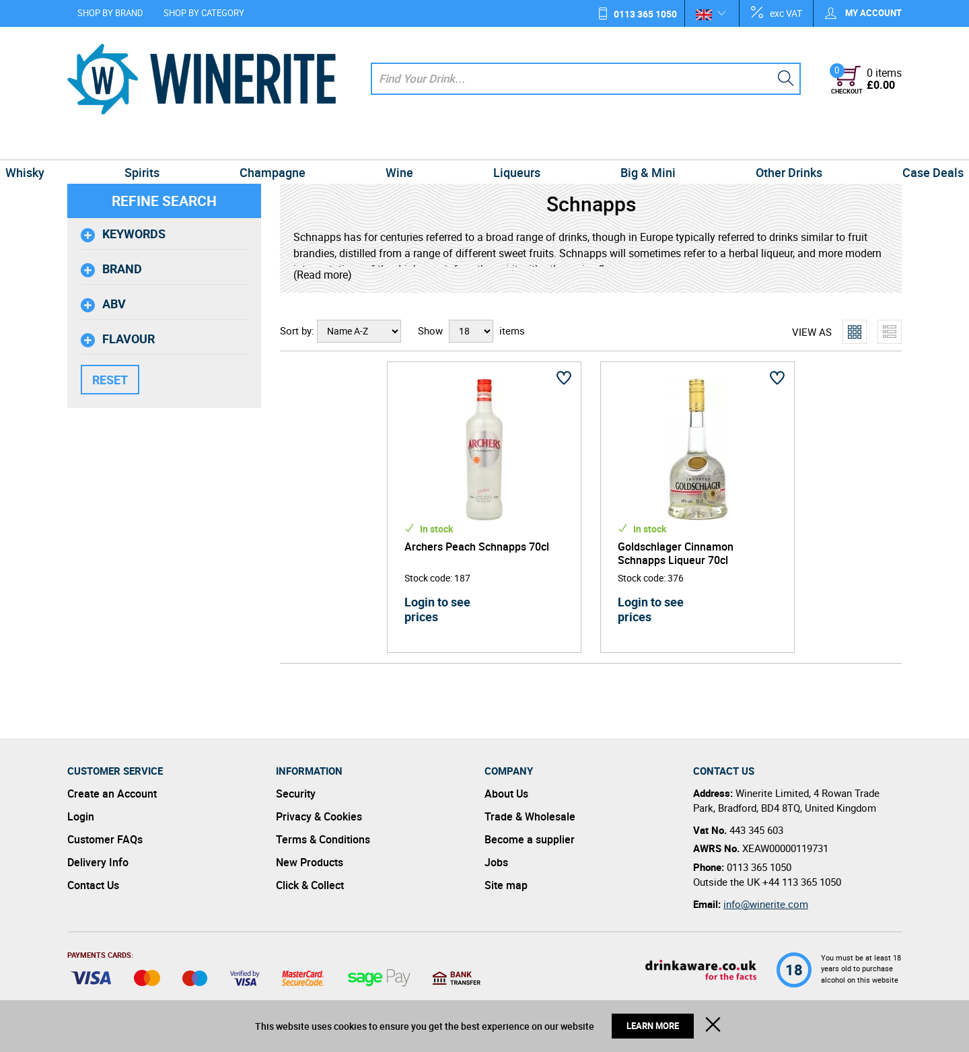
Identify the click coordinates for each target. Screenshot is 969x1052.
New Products (309, 862)
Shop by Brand (110, 13)
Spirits (189, 144)
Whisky (92, 144)
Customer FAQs (105, 839)
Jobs (496, 862)
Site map (506, 885)
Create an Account (112, 793)
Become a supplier (530, 839)
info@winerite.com (765, 904)
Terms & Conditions (323, 839)
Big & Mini (619, 144)
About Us (506, 793)
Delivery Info (98, 862)
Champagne (301, 144)
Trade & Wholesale (530, 816)
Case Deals (865, 144)
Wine (409, 144)
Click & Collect (310, 885)
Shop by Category (204, 13)
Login (80, 816)
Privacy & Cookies (319, 816)
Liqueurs (507, 144)
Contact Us (93, 885)
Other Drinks (741, 144)
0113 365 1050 (645, 13)
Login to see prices (437, 609)
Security (296, 793)
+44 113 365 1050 (801, 881)
